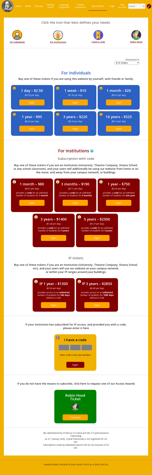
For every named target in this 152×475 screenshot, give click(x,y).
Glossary (39, 6)
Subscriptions (97, 6)
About (18, 6)
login (32, 102)
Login (112, 6)
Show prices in (132, 59)
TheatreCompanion (80, 5)
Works (28, 6)
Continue (75, 417)
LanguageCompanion (64, 5)
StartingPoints (50, 5)
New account (122, 5)
